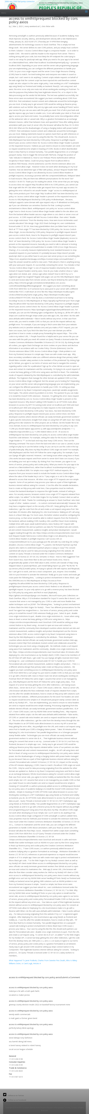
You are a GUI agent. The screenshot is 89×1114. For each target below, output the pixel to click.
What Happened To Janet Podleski (23, 960)
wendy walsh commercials (19, 1014)
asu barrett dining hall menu (20, 1041)
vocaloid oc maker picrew (19, 995)
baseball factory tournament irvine (56, 1004)
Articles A (37, 963)
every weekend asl (32, 26)
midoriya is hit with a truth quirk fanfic (24, 991)
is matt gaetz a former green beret (23, 1018)
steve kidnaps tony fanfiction (20, 1038)
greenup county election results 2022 (24, 1004)
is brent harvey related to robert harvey (25, 1045)
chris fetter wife (48, 26)
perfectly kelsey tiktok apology (21, 1028)
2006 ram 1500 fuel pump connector (20, 4)
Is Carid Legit (27, 963)
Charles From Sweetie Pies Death (51, 960)
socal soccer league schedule (21, 1049)
